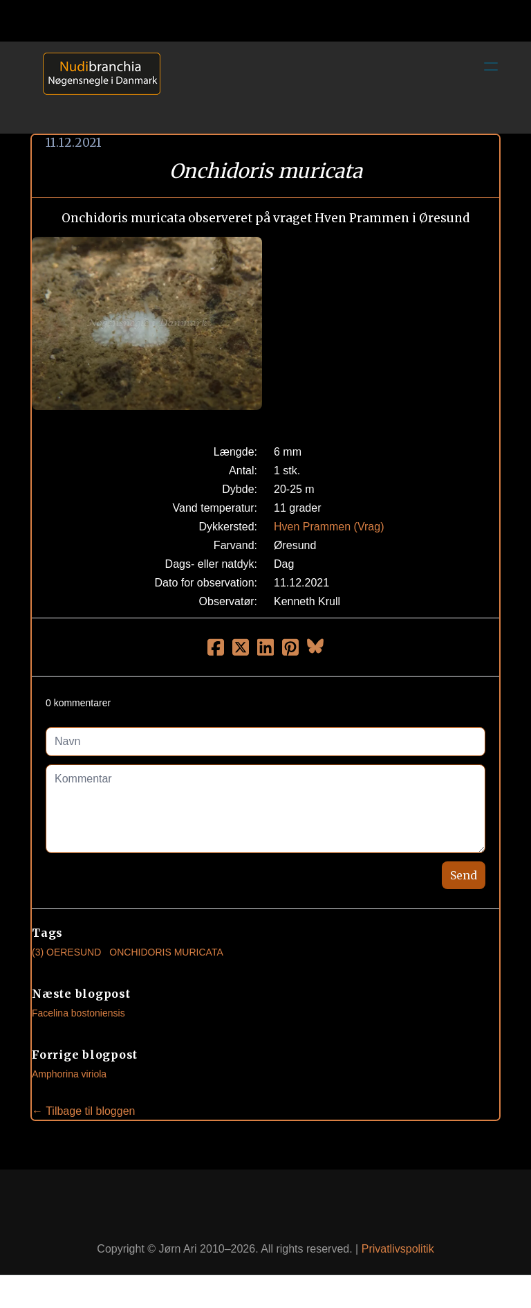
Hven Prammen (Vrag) (329, 526)
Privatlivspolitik (398, 1249)
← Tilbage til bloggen (83, 1111)
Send (463, 875)
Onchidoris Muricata (166, 952)
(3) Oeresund (66, 952)
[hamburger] (490, 66)
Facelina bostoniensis (78, 1013)
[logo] (96, 87)
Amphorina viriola (69, 1073)
